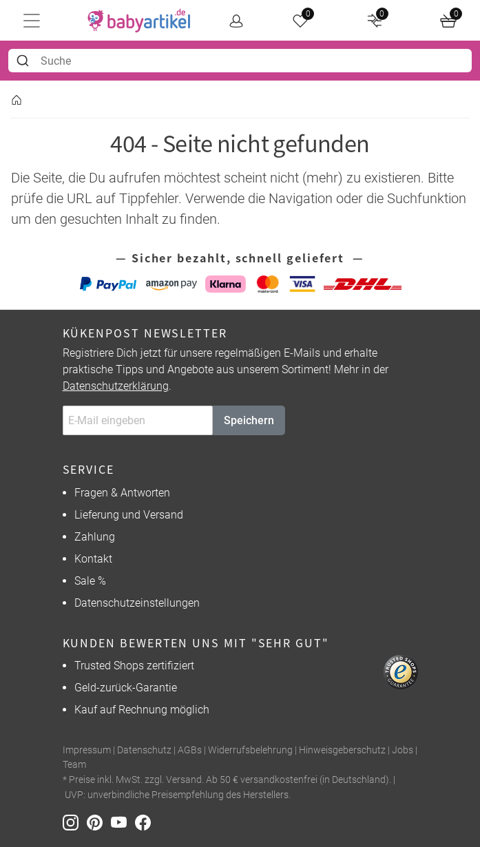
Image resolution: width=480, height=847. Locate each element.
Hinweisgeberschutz (342, 750)
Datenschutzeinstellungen (137, 602)
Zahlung (94, 536)
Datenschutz (144, 750)
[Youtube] (123, 821)
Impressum (87, 750)
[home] (139, 20)
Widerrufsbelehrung (250, 750)
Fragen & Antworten (122, 492)
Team (74, 765)
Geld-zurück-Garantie (125, 687)
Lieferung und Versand (128, 514)
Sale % (90, 580)
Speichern (249, 420)
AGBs (190, 750)
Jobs (402, 750)
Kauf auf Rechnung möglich (141, 709)
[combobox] (240, 60)
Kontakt (93, 558)
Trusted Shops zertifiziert (134, 665)
